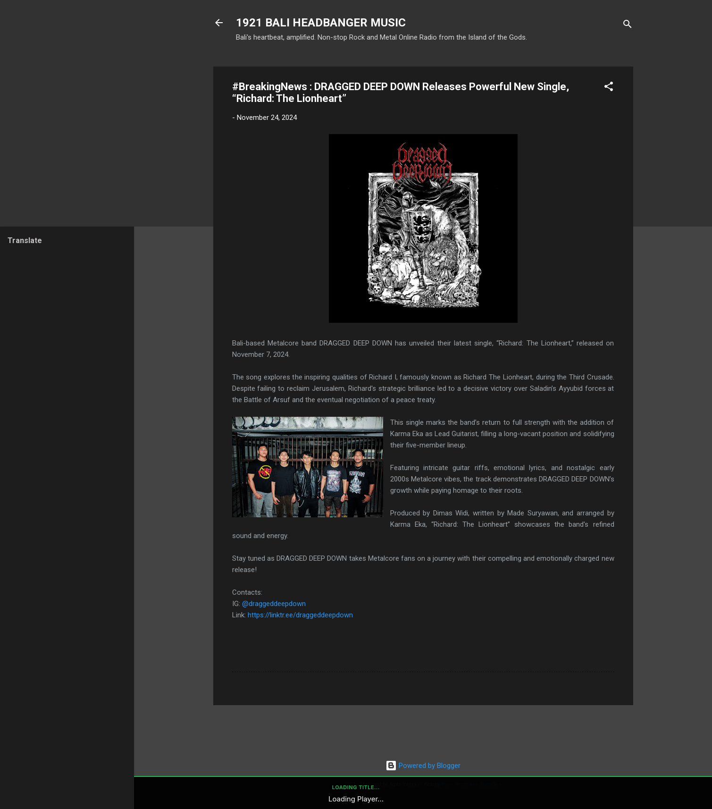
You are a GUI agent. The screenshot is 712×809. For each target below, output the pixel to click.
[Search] (627, 25)
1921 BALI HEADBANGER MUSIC (321, 22)
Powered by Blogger (423, 765)
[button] (608, 88)
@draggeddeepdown (274, 603)
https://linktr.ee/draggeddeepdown (300, 615)
